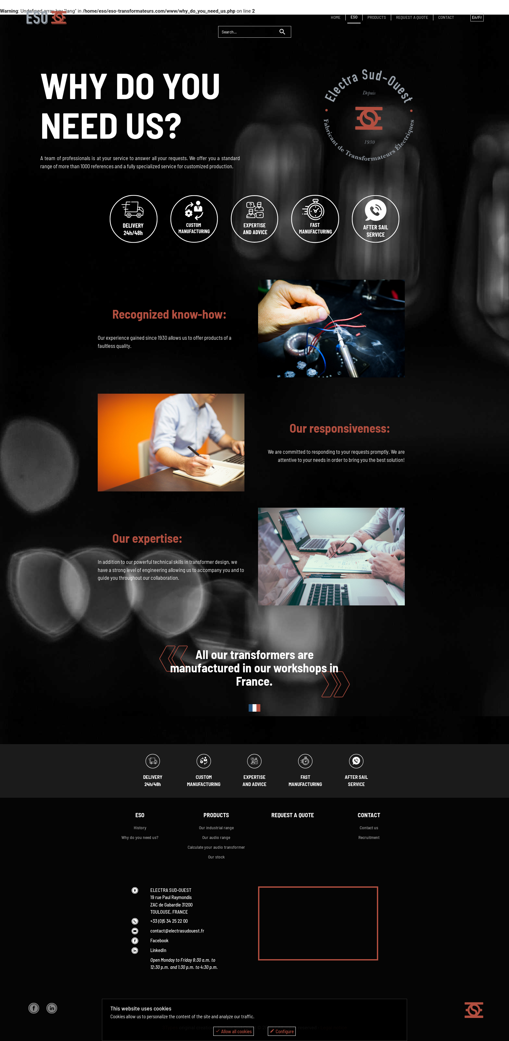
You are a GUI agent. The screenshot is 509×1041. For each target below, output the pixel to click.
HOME (336, 17)
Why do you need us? (139, 837)
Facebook (159, 940)
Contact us (369, 827)
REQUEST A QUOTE (412, 17)
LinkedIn (158, 950)
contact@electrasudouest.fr (177, 930)
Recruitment (368, 837)
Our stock (216, 856)
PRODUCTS (376, 17)
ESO (354, 16)
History (140, 827)
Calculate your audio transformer (216, 847)
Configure (282, 1031)
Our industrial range (216, 827)
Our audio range (216, 837)
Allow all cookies (233, 1031)
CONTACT (446, 17)
